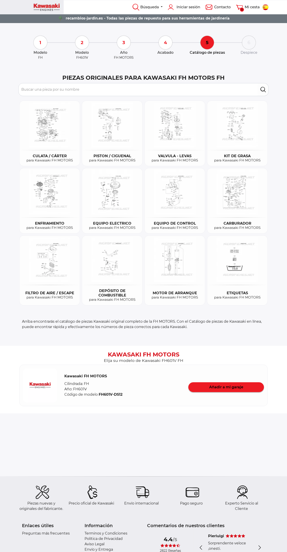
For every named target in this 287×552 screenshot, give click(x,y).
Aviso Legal (94, 544)
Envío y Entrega (99, 549)
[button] (40, 385)
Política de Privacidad (104, 539)
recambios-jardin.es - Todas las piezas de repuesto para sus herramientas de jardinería (148, 18)
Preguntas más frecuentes (46, 533)
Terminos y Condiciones (106, 533)
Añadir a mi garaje (226, 387)
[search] (263, 89)
